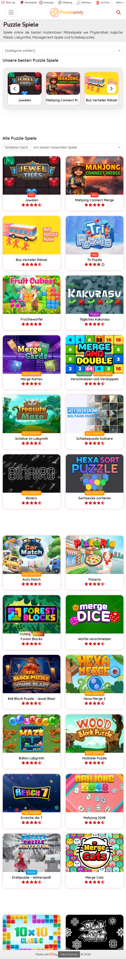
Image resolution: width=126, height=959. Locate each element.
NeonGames (69, 954)
